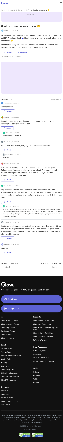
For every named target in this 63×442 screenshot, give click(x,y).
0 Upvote (7, 150)
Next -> (54, 267)
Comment (22, 52)
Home (3, 10)
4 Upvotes (8, 111)
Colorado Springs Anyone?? (50, 263)
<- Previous (8, 267)
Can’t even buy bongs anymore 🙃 (37, 10)
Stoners (20, 10)
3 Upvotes (8, 52)
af (22, 38)
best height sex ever (9, 263)
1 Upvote (7, 128)
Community (11, 10)
